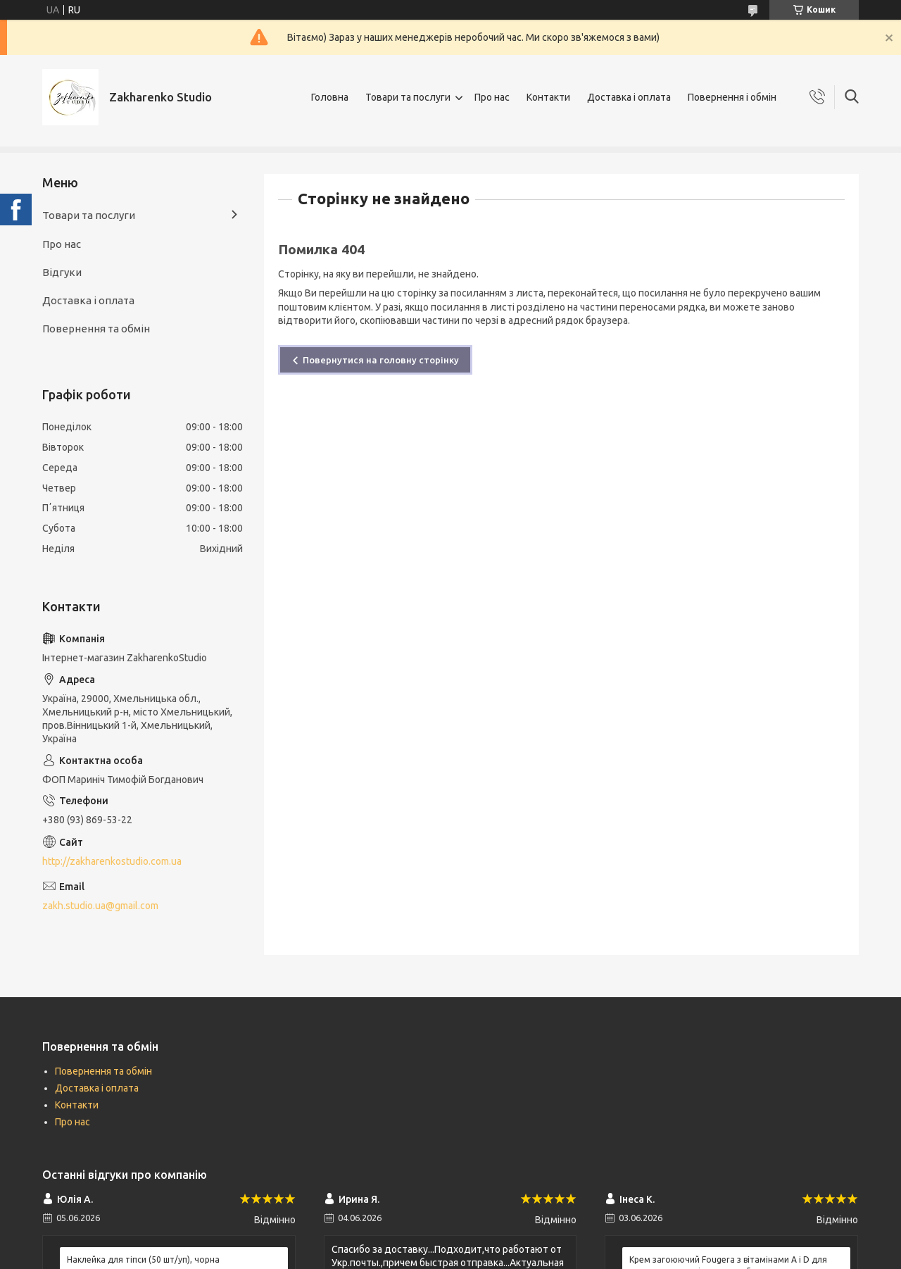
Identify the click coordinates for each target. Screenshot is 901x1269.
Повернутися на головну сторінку (381, 360)
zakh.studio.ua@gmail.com (100, 905)
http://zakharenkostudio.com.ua (112, 861)
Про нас (492, 97)
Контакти (548, 97)
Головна (329, 97)
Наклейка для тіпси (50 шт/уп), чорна (143, 1259)
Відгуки (62, 272)
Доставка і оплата (629, 97)
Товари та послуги (407, 97)
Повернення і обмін (732, 97)
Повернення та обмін (96, 329)
